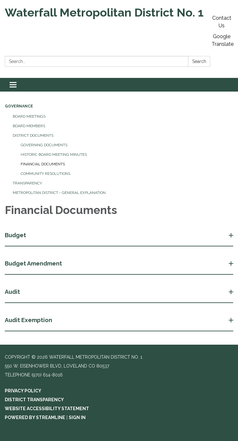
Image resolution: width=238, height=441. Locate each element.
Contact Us (221, 22)
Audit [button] (13, 291)
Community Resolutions (45, 173)
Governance (19, 106)
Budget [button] (16, 235)
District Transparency (34, 399)
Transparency (27, 183)
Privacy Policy (23, 390)
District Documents (33, 135)
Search (199, 61)
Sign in (77, 417)
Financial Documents (43, 164)
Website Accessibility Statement (47, 408)
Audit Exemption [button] (29, 320)
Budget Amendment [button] (34, 263)
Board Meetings (29, 116)
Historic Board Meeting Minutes (54, 154)
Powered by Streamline (35, 417)
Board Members (29, 126)
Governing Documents (44, 145)
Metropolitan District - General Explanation (59, 192)
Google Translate (223, 40)
